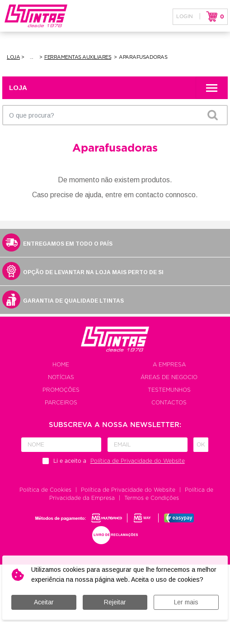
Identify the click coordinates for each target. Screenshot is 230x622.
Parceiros (61, 402)
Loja (13, 57)
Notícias (61, 377)
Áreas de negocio (169, 377)
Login (184, 16)
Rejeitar (115, 602)
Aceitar (44, 602)
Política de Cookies (45, 490)
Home (60, 364)
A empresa (169, 364)
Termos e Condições (151, 498)
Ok (201, 444)
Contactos (169, 402)
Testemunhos (169, 390)
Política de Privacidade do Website (128, 490)
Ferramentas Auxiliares (77, 57)
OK (212, 115)
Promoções (61, 390)
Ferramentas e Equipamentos (32, 57)
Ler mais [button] (186, 602)
